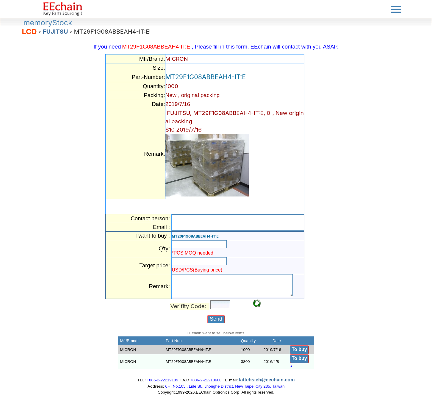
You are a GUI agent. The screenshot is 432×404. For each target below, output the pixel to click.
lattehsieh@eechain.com (267, 379)
